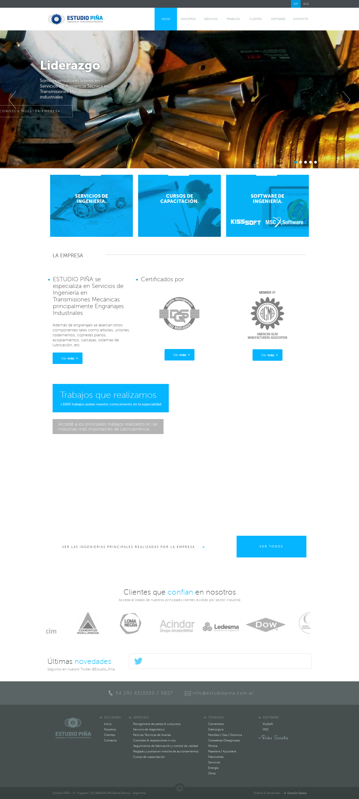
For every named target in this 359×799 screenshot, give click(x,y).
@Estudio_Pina (103, 669)
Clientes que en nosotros (179, 592)
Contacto (300, 19)
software (278, 19)
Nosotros (188, 19)
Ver (67, 358)
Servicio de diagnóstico (149, 729)
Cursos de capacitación (149, 757)
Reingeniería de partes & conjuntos (156, 724)
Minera (212, 746)
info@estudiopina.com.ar (223, 693)
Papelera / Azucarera (222, 751)
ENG (306, 3)
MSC (266, 729)
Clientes (256, 19)
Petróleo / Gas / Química (225, 735)
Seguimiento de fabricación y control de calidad (165, 746)
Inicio (166, 19)
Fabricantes (216, 757)
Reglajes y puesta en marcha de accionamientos (165, 751)
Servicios (211, 19)
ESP (296, 3)
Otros (212, 773)
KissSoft (268, 724)
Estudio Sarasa (296, 793)
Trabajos (233, 19)
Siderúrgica (215, 729)
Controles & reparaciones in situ (154, 740)
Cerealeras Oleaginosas (224, 740)
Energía (213, 768)
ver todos (271, 546)
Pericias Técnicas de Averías (152, 735)
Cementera (216, 724)
